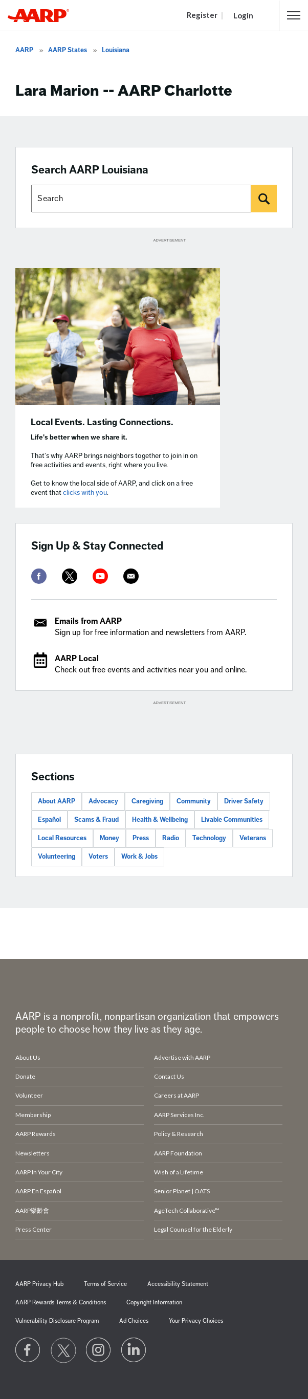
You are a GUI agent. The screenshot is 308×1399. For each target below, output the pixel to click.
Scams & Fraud (96, 820)
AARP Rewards (35, 1134)
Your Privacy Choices (196, 1321)
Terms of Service (105, 1284)
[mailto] (131, 576)
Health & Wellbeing (160, 820)
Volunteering (56, 856)
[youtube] (100, 576)
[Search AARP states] (141, 198)
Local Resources (62, 838)
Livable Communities (231, 820)
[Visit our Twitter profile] (63, 1350)
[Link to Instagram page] (99, 1350)
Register (202, 14)
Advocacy (103, 801)
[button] (293, 15)
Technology (209, 838)
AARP (24, 50)
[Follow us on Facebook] (28, 1350)
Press (141, 838)
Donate (25, 1076)
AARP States (67, 50)
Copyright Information (154, 1302)
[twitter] (69, 576)
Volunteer (29, 1095)
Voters (98, 856)
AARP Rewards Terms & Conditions (60, 1302)
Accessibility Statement (177, 1284)
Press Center (33, 1229)
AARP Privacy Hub (39, 1284)
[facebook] (39, 576)
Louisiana (115, 50)
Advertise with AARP (182, 1057)
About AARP (56, 801)
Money (109, 838)
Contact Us (169, 1076)
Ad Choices (133, 1321)
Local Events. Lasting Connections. (102, 422)
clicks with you (85, 492)
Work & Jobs (139, 856)
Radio (170, 838)
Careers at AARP (176, 1095)
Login (243, 15)
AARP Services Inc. (179, 1115)
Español (49, 820)
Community (194, 801)
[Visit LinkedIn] (134, 1350)
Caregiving (147, 801)
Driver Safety (243, 801)
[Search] (264, 198)
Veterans (252, 838)
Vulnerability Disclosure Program (57, 1321)
